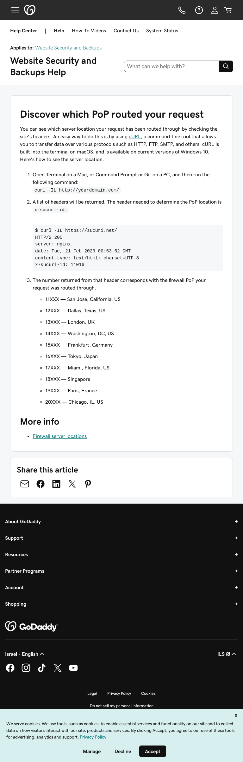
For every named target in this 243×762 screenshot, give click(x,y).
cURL (135, 136)
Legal (92, 693)
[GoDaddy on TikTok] (42, 671)
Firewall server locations (60, 436)
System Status (162, 30)
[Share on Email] (25, 484)
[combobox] (171, 66)
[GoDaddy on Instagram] (26, 671)
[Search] (226, 66)
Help (59, 30)
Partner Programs (24, 570)
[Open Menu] (12, 10)
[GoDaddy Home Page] (31, 626)
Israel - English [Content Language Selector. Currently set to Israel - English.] (25, 654)
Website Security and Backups (68, 47)
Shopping (15, 603)
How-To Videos (89, 30)
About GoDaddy (23, 521)
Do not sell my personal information (121, 706)
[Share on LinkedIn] (56, 484)
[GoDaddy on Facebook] (10, 671)
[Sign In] (215, 10)
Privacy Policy (119, 693)
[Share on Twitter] (72, 484)
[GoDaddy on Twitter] (58, 671)
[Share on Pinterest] (88, 484)
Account (14, 587)
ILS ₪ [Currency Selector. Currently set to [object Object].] (227, 654)
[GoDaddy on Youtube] (73, 671)
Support (14, 537)
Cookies (148, 693)
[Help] (198, 10)
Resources (16, 554)
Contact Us (126, 30)
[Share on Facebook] (40, 484)
